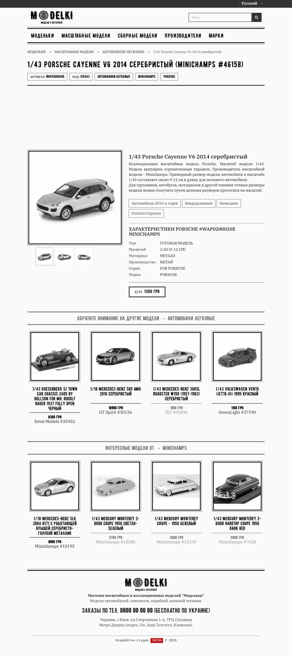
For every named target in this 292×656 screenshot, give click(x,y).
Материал (138, 255)
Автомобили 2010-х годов (155, 203)
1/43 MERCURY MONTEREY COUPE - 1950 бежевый (176, 521)
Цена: (139, 292)
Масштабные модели (86, 35)
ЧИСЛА (157, 640)
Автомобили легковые (114, 76)
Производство (142, 262)
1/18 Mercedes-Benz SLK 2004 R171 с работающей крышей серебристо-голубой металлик (55, 526)
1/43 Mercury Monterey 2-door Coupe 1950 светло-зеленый (116, 523)
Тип (132, 243)
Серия (134, 268)
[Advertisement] (146, 119)
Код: (81, 76)
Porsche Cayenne (146, 213)
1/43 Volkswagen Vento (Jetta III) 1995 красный (237, 391)
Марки (216, 35)
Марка (135, 274)
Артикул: (47, 76)
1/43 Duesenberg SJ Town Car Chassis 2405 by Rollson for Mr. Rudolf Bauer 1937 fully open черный (54, 398)
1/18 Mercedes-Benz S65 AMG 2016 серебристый (115, 391)
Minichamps (146, 76)
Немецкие (229, 203)
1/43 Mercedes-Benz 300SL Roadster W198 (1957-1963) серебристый (176, 394)
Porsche (169, 76)
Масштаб (137, 249)
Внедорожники (199, 203)
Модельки (42, 35)
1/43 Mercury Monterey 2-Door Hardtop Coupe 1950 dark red (237, 523)
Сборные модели (138, 35)
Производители (183, 35)
